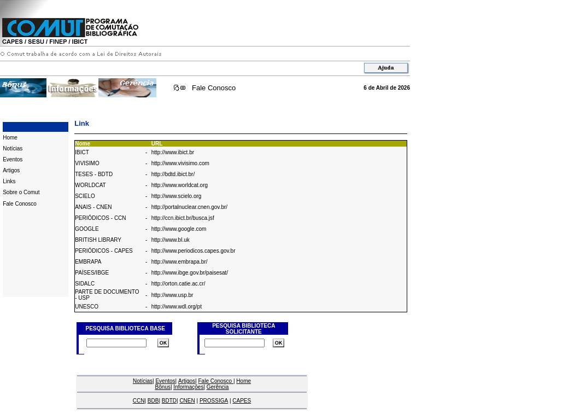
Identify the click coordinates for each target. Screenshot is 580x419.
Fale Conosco (214, 88)
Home (10, 138)
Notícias (12, 149)
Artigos (11, 170)
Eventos (12, 159)
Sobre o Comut (21, 192)
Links (9, 181)
